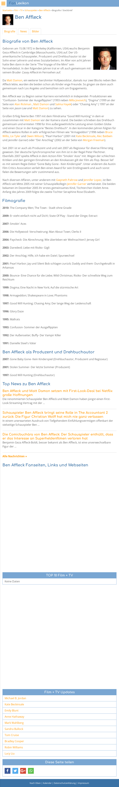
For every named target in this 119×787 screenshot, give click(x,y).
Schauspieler (31, 10)
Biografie (9, 31)
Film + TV (18, 10)
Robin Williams (14, 747)
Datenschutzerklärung (65, 783)
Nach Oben (35, 783)
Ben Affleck (44, 10)
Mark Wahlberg (14, 723)
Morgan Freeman (93, 140)
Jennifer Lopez (92, 180)
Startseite (7, 10)
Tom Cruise (12, 735)
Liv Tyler (15, 136)
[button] (7, 771)
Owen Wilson (35, 136)
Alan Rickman (23, 104)
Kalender (47, 783)
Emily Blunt (12, 710)
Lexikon (19, 3)
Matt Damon (14, 80)
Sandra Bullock (14, 729)
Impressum (83, 783)
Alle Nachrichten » (14, 456)
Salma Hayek (63, 104)
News (23, 31)
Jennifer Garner (76, 184)
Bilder (35, 31)
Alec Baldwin (104, 136)
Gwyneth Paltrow (66, 180)
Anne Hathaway (14, 716)
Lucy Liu (10, 753)
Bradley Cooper (14, 741)
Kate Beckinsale (85, 136)
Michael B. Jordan (15, 698)
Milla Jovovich (77, 100)
